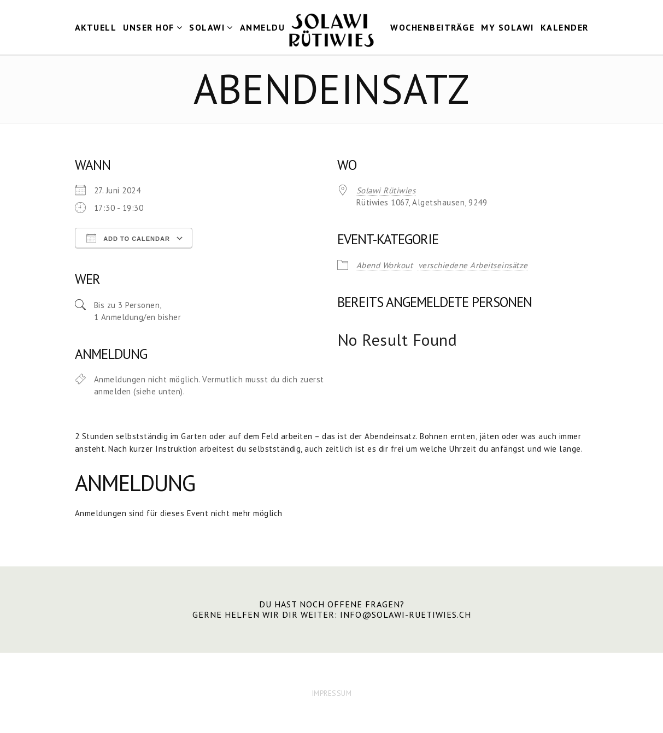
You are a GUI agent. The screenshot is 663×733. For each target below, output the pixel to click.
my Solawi (507, 27)
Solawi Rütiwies (386, 190)
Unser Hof (148, 27)
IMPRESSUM (332, 693)
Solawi (207, 27)
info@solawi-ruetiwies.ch (405, 614)
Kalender (565, 27)
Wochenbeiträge (432, 27)
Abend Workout (384, 265)
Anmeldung (269, 27)
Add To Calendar (128, 238)
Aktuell (96, 27)
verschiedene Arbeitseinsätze (473, 265)
